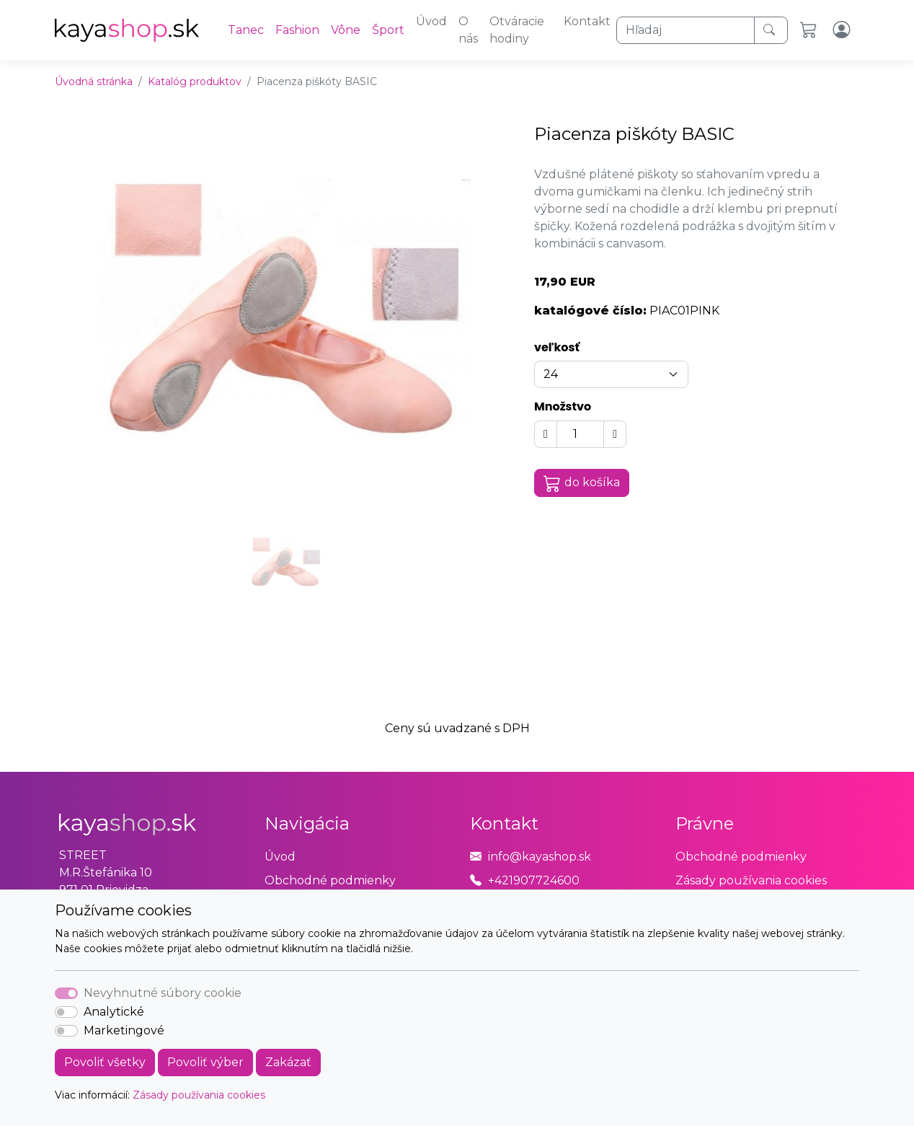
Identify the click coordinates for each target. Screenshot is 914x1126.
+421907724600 (534, 880)
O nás (468, 29)
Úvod (431, 21)
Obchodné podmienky (330, 880)
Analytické (114, 1012)
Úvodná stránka (94, 81)
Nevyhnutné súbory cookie (162, 993)
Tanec (246, 30)
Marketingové (124, 1030)
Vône (345, 30)
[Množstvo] (580, 434)
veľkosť (557, 347)
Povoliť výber (205, 1062)
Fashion (297, 30)
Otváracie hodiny (516, 29)
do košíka (581, 483)
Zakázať (288, 1062)
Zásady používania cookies (199, 1094)
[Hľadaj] (685, 30)
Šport (388, 30)
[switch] (66, 1012)
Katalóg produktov (194, 81)
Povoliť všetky (105, 1062)
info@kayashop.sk (539, 856)
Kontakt (587, 21)
